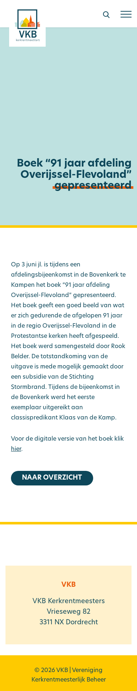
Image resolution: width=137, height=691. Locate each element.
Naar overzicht (52, 478)
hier (16, 449)
